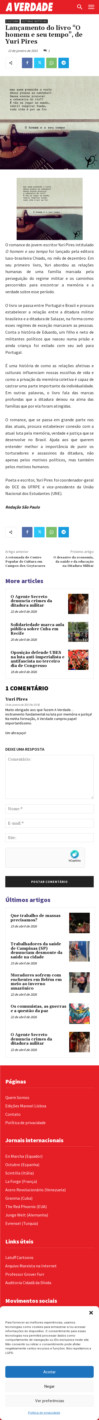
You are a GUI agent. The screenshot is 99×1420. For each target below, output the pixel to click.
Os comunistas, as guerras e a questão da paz (38, 1008)
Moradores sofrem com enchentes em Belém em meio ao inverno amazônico (36, 982)
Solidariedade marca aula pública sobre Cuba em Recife (37, 629)
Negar (49, 1386)
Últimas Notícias (34, 21)
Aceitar (49, 1372)
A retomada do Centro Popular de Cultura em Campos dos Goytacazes (25, 562)
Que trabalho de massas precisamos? (35, 918)
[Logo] (39, 7)
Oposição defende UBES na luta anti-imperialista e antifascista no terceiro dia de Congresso (37, 659)
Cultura (12, 21)
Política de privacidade (44, 1412)
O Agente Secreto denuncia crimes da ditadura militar (31, 601)
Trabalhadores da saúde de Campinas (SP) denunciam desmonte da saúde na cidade (36, 951)
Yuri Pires (16, 699)
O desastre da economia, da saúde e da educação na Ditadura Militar (73, 562)
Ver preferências (49, 1400)
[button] (91, 1312)
